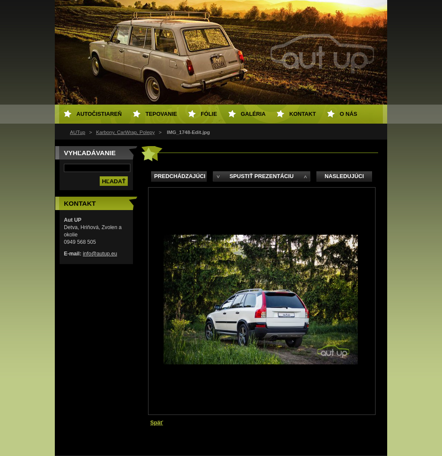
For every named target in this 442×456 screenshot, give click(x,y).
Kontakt (302, 114)
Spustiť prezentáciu (262, 176)
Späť (156, 422)
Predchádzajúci (179, 176)
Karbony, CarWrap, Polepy (125, 132)
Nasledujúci (344, 176)
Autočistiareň (99, 114)
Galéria (253, 114)
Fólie (209, 114)
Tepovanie (161, 114)
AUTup (77, 132)
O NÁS (348, 114)
